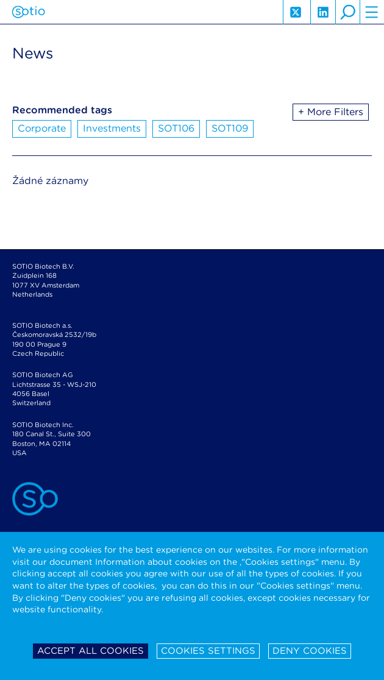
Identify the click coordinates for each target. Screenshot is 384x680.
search (347, 12)
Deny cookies (309, 650)
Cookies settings (208, 650)
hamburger (372, 12)
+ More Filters (330, 112)
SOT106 (176, 128)
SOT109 (230, 128)
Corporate (42, 128)
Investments (112, 128)
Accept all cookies (90, 650)
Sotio (28, 12)
